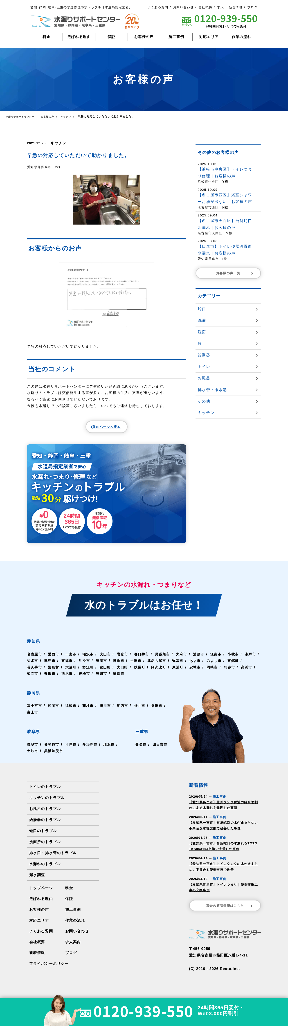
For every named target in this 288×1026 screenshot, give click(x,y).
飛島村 (72, 672)
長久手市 (52, 672)
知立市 (68, 678)
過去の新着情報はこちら (229, 910)
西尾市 (103, 678)
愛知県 (37, 645)
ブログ (252, 7)
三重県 (144, 735)
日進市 (139, 665)
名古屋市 (35, 659)
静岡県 (37, 696)
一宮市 (72, 659)
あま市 (217, 665)
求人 (220, 7)
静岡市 (54, 710)
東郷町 (33, 672)
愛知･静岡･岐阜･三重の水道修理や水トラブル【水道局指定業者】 (81, 7)
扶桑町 (160, 672)
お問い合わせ (183, 7)
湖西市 (125, 710)
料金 (46, 37)
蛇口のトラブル (42, 835)
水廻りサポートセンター (22, 116)
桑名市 (140, 749)
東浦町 (200, 672)
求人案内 (73, 946)
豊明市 (121, 665)
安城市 (217, 672)
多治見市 (91, 749)
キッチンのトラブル (46, 802)
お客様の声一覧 (235, 273)
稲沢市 (90, 659)
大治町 (90, 672)
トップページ (41, 892)
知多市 (50, 665)
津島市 (68, 665)
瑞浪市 (111, 749)
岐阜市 (33, 749)
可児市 (72, 749)
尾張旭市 (166, 659)
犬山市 (107, 659)
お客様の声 (144, 37)
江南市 (221, 659)
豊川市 (139, 678)
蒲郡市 (156, 678)
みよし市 (237, 665)
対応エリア (209, 37)
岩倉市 (125, 659)
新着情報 (236, 7)
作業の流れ (241, 37)
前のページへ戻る (96, 428)
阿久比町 (180, 672)
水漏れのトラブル (44, 868)
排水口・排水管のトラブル (52, 857)
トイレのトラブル (44, 791)
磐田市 (33, 717)
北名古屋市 (178, 665)
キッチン (57, 142)
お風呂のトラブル (44, 813)
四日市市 (159, 749)
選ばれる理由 (79, 37)
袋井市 (143, 710)
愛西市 (54, 659)
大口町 (143, 672)
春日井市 (145, 659)
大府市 (186, 659)
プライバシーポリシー (48, 968)
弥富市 (200, 665)
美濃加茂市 (54, 755)
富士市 (50, 717)
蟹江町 (107, 672)
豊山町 (125, 672)
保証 (111, 37)
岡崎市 (235, 672)
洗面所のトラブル (44, 846)
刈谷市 (33, 678)
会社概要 (205, 7)
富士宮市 (35, 710)
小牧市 (239, 659)
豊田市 (86, 678)
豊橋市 (121, 678)
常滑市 (103, 665)
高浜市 (50, 678)
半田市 (156, 665)
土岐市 (33, 755)
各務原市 (52, 749)
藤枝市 (90, 710)
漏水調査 (37, 879)
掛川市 (107, 710)
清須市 (203, 659)
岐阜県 (37, 735)
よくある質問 (158, 7)
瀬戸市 (33, 665)
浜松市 (72, 710)
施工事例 (176, 37)
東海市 (86, 665)
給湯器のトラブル (44, 824)
